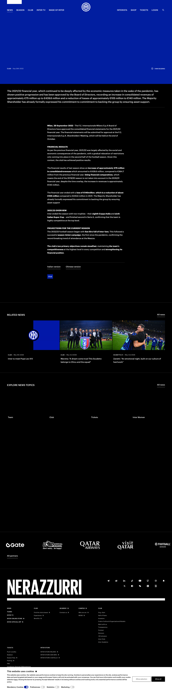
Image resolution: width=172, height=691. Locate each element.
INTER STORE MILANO (48, 652)
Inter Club (101, 639)
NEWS (10, 10)
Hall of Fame (102, 615)
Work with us (102, 624)
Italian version (54, 248)
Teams (9, 612)
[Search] (163, 10)
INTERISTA (122, 10)
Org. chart (101, 612)
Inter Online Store (14, 618)
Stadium (10, 655)
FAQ (8, 664)
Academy (63, 608)
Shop (133, 10)
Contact (101, 630)
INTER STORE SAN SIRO (48, 655)
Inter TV (41, 10)
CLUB (30, 10)
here (16, 680)
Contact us (63, 612)
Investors (101, 618)
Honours (101, 633)
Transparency (102, 627)
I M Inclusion (102, 636)
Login (155, 10)
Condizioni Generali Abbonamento (19, 666)
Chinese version (73, 248)
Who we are (83, 612)
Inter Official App (14, 622)
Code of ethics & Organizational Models (111, 621)
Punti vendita (11, 652)
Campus (82, 608)
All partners (12, 556)
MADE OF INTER (56, 10)
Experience (38, 615)
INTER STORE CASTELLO (49, 658)
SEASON (20, 10)
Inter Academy (103, 642)
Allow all (158, 679)
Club (50, 258)
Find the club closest (41, 612)
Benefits (37, 618)
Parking (9, 661)
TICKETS (144, 10)
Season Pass (11, 658)
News (9, 608)
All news (161, 296)
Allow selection (141, 679)
